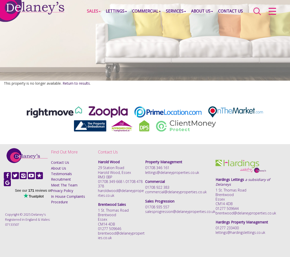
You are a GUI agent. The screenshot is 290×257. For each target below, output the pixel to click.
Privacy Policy (62, 190)
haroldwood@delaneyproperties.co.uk (121, 193)
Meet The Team (64, 185)
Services (176, 11)
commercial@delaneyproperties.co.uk (176, 191)
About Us (202, 11)
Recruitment (61, 179)
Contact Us (230, 11)
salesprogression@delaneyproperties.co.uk (180, 211)
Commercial (146, 11)
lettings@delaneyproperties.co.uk (172, 172)
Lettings (116, 11)
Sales (94, 11)
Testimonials (61, 173)
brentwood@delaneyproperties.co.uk (121, 235)
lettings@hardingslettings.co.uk (240, 232)
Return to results (76, 83)
